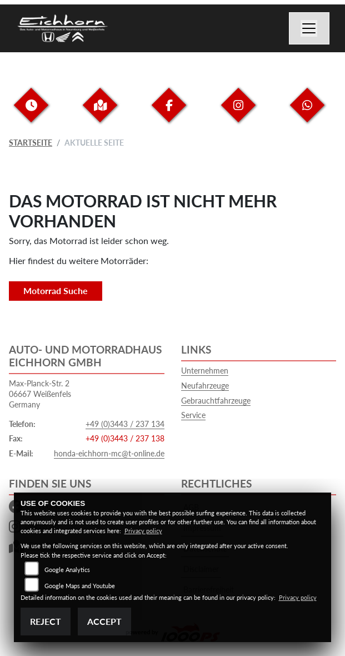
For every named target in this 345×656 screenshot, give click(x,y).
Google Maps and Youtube (79, 585)
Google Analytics (67, 569)
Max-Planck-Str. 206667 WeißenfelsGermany (40, 394)
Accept (104, 621)
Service (193, 415)
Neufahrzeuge (205, 385)
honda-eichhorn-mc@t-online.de (109, 453)
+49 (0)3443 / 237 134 (125, 424)
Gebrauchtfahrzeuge (216, 400)
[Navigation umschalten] (309, 28)
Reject (45, 621)
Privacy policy (143, 530)
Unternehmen (204, 370)
